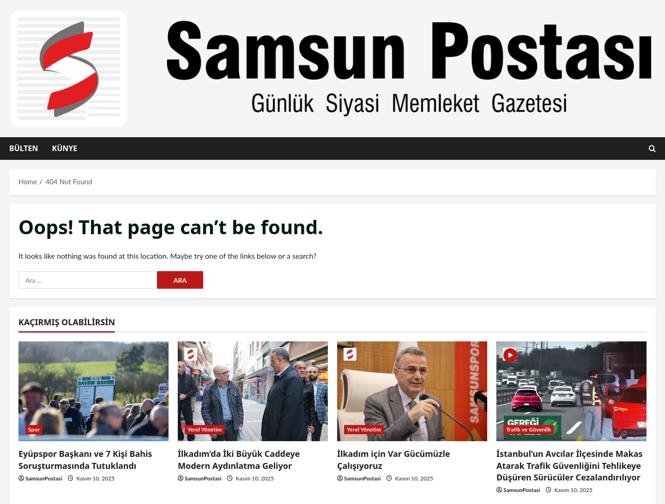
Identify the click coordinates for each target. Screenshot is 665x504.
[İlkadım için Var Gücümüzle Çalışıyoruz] (412, 391)
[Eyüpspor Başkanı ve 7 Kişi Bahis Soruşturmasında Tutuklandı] (93, 391)
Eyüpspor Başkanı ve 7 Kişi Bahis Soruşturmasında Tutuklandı (85, 459)
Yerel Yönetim (204, 429)
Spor (34, 429)
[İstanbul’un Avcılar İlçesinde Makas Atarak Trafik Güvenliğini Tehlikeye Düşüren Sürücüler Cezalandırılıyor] (571, 391)
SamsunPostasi (43, 478)
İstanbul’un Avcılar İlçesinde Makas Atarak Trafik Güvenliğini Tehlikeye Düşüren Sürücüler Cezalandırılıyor (569, 465)
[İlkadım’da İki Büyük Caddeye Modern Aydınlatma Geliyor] (253, 391)
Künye (64, 148)
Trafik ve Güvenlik (528, 429)
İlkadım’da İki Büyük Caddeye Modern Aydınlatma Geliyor (239, 459)
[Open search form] (652, 149)
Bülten (23, 148)
